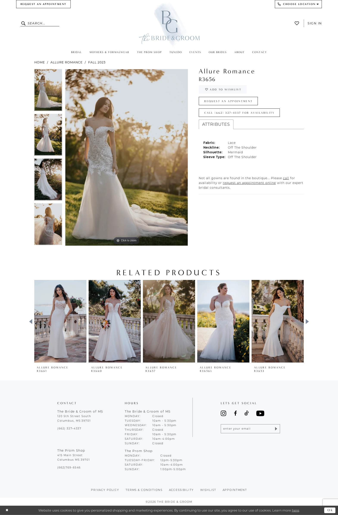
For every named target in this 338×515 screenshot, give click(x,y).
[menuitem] (43, 4)
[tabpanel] (48, 91)
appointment (235, 489)
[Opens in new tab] (286, 178)
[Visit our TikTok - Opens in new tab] (246, 413)
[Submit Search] (24, 23)
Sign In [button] (315, 23)
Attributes (216, 124)
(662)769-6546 (69, 467)
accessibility (181, 489)
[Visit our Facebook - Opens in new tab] (235, 413)
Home (39, 62)
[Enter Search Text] (39, 23)
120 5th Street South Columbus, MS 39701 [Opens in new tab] (74, 418)
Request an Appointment (228, 101)
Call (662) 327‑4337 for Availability (239, 112)
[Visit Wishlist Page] (298, 23)
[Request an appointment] (43, 4)
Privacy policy (105, 489)
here (295, 510)
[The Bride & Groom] (169, 24)
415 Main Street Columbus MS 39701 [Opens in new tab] (73, 457)
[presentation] (60, 321)
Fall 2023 (97, 62)
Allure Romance (66, 62)
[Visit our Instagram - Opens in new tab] (223, 413)
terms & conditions (144, 489)
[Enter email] (250, 428)
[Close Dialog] (7, 510)
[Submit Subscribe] (276, 428)
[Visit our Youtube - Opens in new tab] (260, 413)
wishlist (208, 489)
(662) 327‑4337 (69, 428)
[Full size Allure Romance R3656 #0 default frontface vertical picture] (126, 157)
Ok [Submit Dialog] (330, 510)
